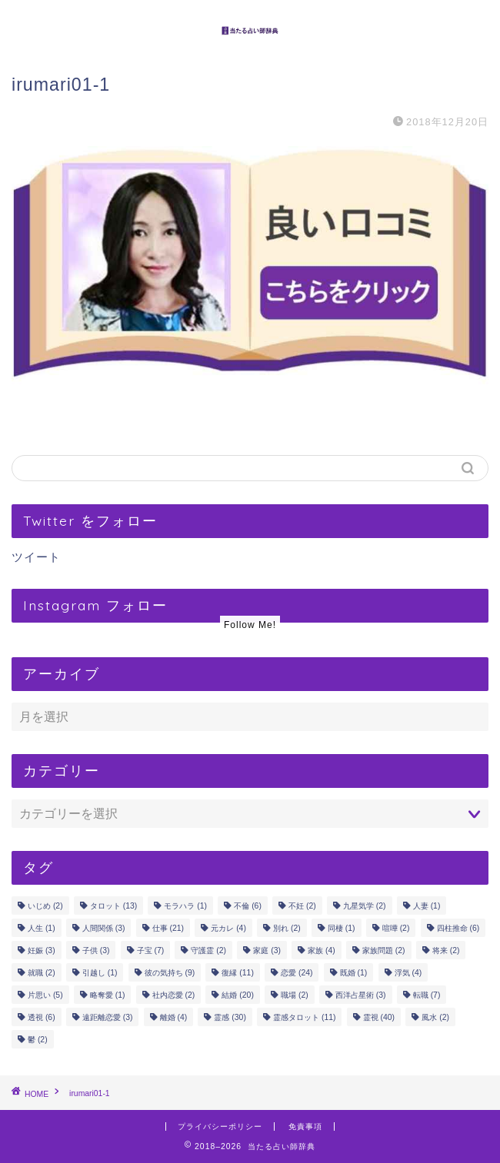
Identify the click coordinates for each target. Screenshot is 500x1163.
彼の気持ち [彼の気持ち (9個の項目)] (170, 973)
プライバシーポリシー (220, 1126)
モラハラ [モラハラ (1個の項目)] (185, 906)
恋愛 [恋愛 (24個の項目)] (296, 973)
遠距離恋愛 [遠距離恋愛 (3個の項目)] (107, 1017)
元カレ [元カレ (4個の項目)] (228, 928)
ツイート (36, 556)
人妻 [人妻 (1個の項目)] (427, 906)
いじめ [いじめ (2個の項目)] (45, 906)
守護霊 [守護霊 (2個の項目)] (208, 950)
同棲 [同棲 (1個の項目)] (341, 928)
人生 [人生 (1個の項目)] (41, 928)
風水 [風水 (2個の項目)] (435, 1017)
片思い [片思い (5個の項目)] (45, 995)
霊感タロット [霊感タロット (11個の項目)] (304, 1017)
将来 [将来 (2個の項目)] (446, 950)
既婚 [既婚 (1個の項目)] (354, 973)
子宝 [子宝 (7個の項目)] (151, 950)
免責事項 (305, 1126)
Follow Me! (250, 625)
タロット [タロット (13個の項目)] (113, 906)
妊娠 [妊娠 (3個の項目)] (41, 950)
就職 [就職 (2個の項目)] (41, 973)
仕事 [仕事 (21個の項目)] (168, 928)
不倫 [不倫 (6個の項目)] (248, 906)
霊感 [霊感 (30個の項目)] (229, 1017)
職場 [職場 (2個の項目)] (294, 995)
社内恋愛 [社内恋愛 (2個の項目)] (173, 995)
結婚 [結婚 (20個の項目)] (237, 995)
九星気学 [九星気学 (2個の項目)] (364, 906)
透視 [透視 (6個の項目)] (41, 1017)
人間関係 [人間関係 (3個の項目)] (103, 928)
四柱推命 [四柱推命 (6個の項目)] (458, 928)
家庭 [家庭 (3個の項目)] (267, 950)
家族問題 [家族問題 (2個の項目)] (383, 950)
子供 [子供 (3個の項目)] (96, 950)
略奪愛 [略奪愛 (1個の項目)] (107, 995)
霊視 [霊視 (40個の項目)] (379, 1017)
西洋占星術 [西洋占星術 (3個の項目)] (360, 995)
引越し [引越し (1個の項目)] (100, 973)
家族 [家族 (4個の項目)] (321, 950)
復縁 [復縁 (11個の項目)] (237, 973)
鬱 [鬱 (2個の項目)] (38, 1039)
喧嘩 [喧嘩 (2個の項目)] (396, 928)
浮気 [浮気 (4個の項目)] (408, 973)
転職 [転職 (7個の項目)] (427, 995)
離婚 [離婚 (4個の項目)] (174, 1017)
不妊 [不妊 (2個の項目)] (302, 906)
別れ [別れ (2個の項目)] (287, 928)
